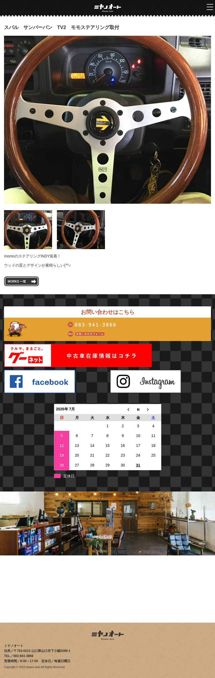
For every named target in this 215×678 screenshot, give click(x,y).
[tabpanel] (107, 120)
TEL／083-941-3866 (18, 656)
